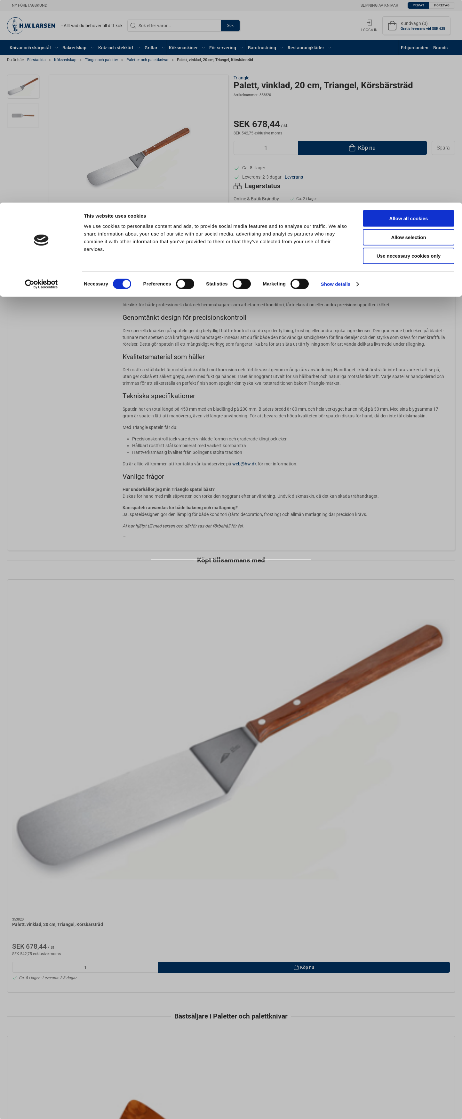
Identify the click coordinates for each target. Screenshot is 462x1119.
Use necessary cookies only (409, 53)
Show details (336, 81)
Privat (214, 577)
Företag (245, 577)
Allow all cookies (408, 16)
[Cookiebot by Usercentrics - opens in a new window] (41, 81)
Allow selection (408, 34)
